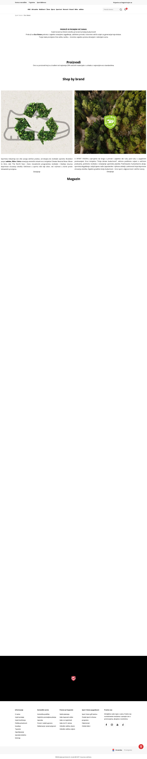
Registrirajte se (126, 2)
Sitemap (17, 738)
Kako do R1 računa (66, 723)
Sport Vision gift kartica (89, 714)
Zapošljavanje (19, 732)
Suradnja (18, 726)
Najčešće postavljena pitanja (46, 717)
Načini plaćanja (64, 714)
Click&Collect (86, 726)
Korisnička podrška (43, 714)
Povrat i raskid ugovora (44, 723)
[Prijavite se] (125, 9)
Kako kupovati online (66, 717)
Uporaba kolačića (20, 735)
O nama (17, 714)
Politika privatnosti (21, 723)
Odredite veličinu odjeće (67, 729)
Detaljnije (36, 172)
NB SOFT (77, 757)
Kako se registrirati (66, 720)
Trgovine (18, 729)
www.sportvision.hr (65, 757)
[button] (113, 9)
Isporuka (40, 720)
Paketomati (86, 723)
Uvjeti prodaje (19, 717)
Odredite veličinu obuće (67, 726)
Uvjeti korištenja (20, 720)
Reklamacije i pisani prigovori (46, 726)
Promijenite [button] (128, 750)
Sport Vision (19, 15)
